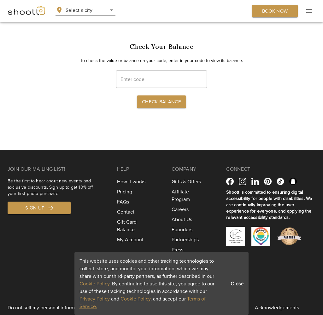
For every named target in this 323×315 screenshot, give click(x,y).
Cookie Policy (94, 283)
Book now (275, 11)
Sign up (39, 207)
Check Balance (161, 101)
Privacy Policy (94, 298)
